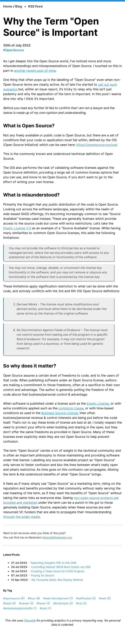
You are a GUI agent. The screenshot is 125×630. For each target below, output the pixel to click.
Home (7, 6)
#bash (9, 603)
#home (43, 603)
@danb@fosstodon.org (57, 537)
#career (26, 603)
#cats (45, 608)
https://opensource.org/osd (96, 145)
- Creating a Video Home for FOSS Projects (47, 571)
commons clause (70, 408)
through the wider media (21, 517)
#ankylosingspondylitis (20, 608)
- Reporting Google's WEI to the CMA (43, 562)
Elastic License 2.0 (17, 228)
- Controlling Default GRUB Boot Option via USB (50, 567)
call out (103, 84)
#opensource (14, 598)
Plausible (29, 620)
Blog (19, 6)
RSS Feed (35, 6)
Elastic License (98, 403)
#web (105, 598)
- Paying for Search (32, 575)
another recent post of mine (35, 71)
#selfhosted (86, 598)
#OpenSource (13, 50)
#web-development (58, 598)
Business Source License (59, 413)
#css (81, 603)
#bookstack (63, 603)
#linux (34, 598)
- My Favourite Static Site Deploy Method (47, 579)
